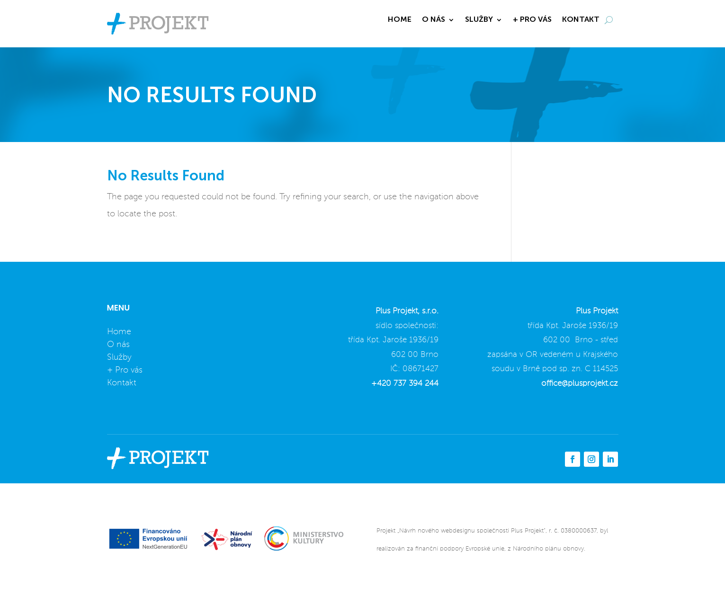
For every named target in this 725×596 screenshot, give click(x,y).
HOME (400, 20)
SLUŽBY (479, 20)
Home (119, 332)
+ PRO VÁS (532, 20)
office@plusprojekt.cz (579, 384)
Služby (119, 357)
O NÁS (433, 20)
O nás (118, 344)
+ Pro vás (125, 370)
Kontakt (121, 383)
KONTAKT (581, 20)
